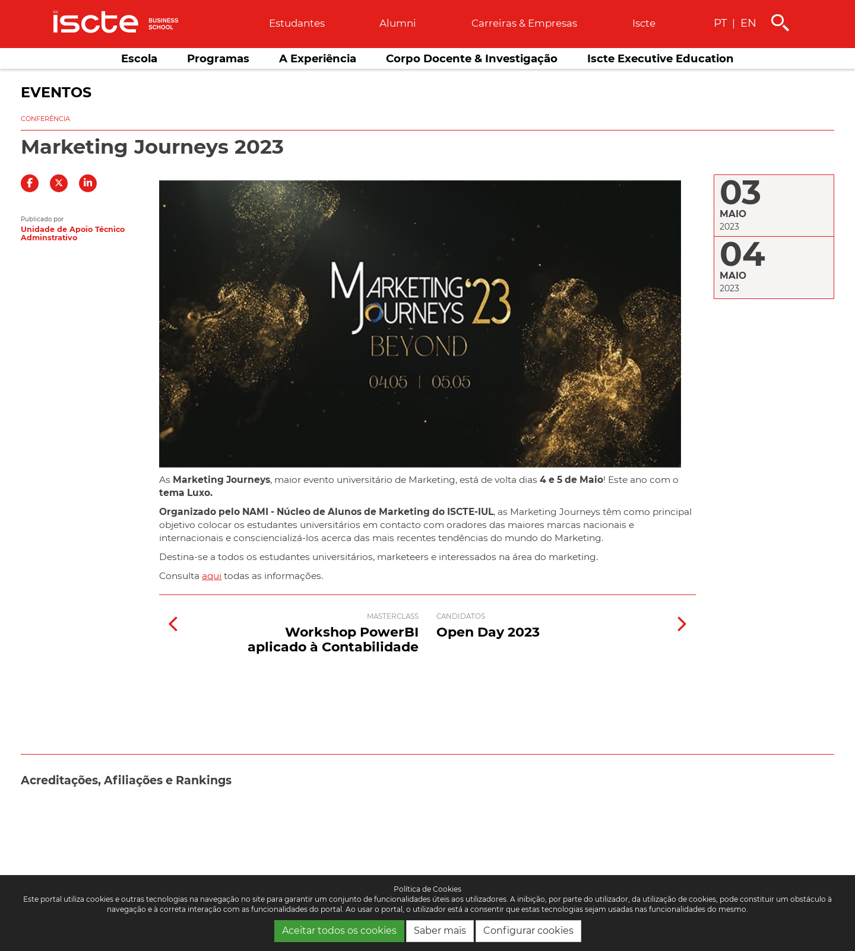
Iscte (644, 23)
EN (748, 23)
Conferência (45, 118)
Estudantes (297, 23)
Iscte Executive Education (660, 58)
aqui (211, 575)
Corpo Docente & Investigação (472, 58)
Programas (218, 58)
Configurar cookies (528, 930)
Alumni (397, 23)
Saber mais (440, 930)
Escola (139, 58)
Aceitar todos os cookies (339, 930)
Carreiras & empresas (524, 23)
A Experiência (317, 58)
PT (720, 23)
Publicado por (42, 219)
